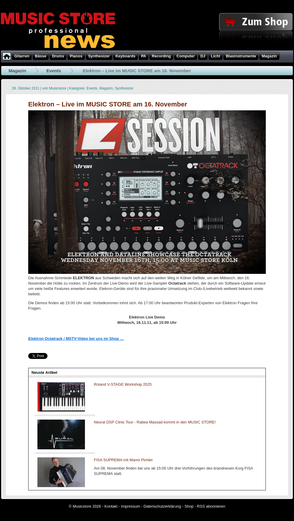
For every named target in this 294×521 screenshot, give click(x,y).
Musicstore (57, 88)
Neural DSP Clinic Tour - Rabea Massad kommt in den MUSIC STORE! (155, 422)
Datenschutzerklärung (162, 506)
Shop (188, 506)
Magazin (17, 70)
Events (53, 70)
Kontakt (111, 506)
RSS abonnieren (211, 506)
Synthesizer (124, 88)
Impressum (130, 506)
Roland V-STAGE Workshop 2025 (123, 384)
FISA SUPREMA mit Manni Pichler (123, 460)
